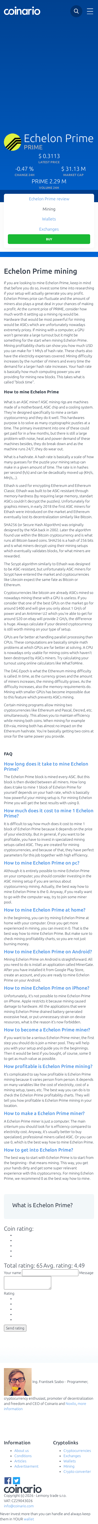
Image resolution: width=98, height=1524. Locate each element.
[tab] (49, 766)
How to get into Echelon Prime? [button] (38, 1149)
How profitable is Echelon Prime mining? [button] (48, 1066)
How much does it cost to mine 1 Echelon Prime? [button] (49, 813)
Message (86, 1273)
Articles (20, 1463)
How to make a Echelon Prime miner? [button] (44, 1113)
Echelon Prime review (49, 198)
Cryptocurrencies (77, 1453)
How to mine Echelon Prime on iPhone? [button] (46, 987)
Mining (49, 209)
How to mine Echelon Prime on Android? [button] (48, 951)
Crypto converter (77, 1474)
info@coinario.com (19, 1508)
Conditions (23, 1458)
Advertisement (26, 1469)
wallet (29, 1521)
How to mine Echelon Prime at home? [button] (44, 909)
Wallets (49, 219)
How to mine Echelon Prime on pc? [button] (41, 862)
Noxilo (71, 1406)
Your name (12, 1273)
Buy (49, 239)
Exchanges (49, 229)
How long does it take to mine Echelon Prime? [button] (46, 766)
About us (21, 1453)
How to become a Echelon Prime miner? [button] (47, 1029)
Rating (9, 1296)
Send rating (15, 1330)
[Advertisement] (49, 72)
